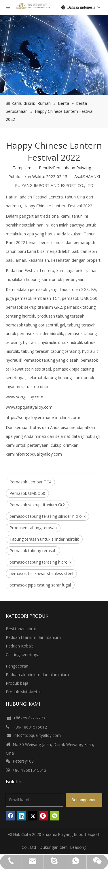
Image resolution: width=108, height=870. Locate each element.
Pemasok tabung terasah (33, 550)
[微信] (54, 815)
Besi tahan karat (21, 628)
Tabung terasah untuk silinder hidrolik (44, 539)
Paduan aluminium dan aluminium (37, 674)
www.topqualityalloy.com (29, 407)
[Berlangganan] (84, 800)
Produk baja (17, 683)
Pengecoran (17, 666)
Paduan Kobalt (19, 646)
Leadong (78, 847)
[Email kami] (34, 800)
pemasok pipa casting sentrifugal (40, 585)
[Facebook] (10, 815)
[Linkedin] (21, 815)
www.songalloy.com (24, 396)
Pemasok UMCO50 (27, 493)
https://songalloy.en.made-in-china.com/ (43, 417)
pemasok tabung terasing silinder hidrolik (48, 516)
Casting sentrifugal (23, 654)
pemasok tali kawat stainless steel (41, 573)
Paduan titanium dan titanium (33, 637)
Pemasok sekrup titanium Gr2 (37, 504)
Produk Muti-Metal (23, 691)
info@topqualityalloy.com (38, 454)
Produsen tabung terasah (33, 527)
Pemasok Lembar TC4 (30, 482)
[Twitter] (32, 815)
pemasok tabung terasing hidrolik (40, 562)
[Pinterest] (43, 815)
